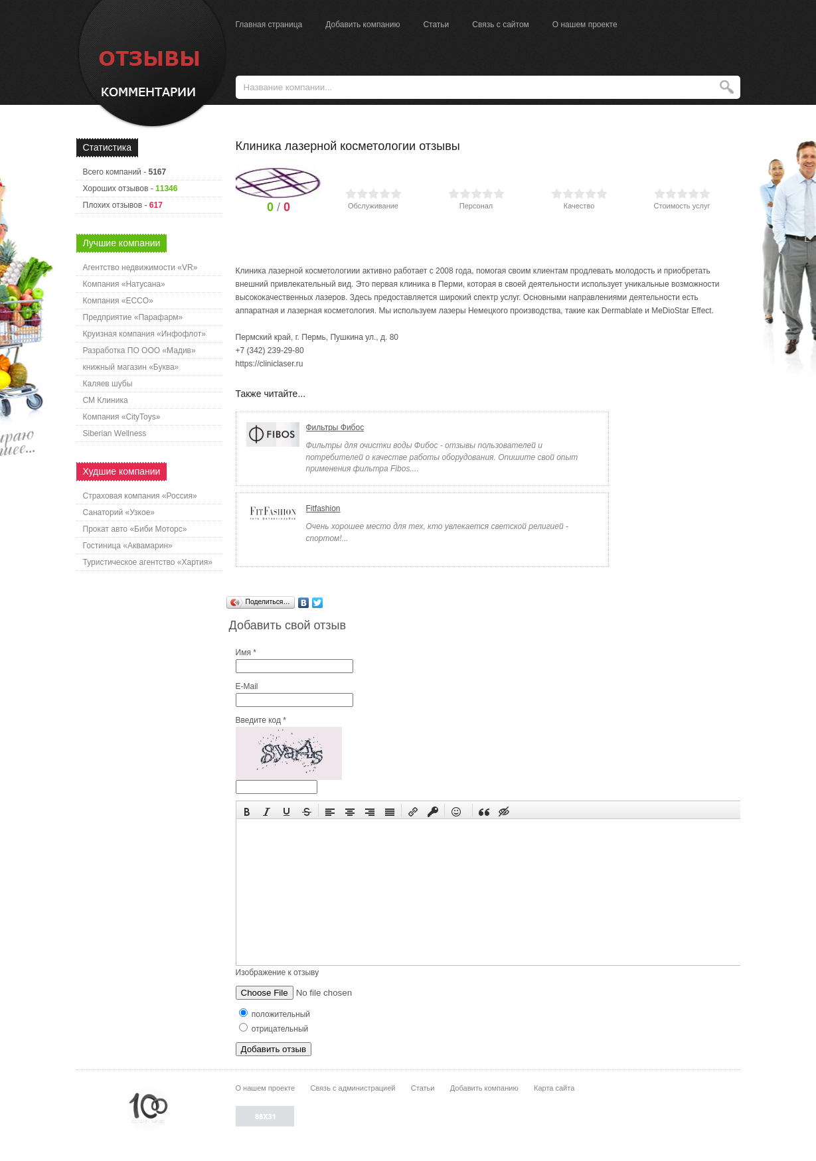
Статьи (436, 24)
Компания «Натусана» (124, 284)
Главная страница (269, 24)
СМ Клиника (105, 400)
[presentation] (247, 810)
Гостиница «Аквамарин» (128, 545)
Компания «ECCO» (118, 300)
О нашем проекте (584, 24)
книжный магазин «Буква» (131, 367)
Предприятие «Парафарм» (133, 317)
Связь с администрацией (353, 1088)
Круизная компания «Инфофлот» (144, 334)
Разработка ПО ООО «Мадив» (139, 350)
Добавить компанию (362, 24)
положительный (275, 1014)
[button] (247, 810)
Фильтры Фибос (335, 427)
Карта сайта (554, 1088)
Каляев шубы (108, 383)
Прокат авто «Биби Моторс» (135, 529)
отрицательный (274, 1029)
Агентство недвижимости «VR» (140, 267)
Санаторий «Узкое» (119, 512)
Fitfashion (323, 508)
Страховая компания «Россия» (140, 496)
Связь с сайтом (500, 24)
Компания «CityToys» (122, 417)
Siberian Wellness (115, 433)
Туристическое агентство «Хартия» (147, 562)
